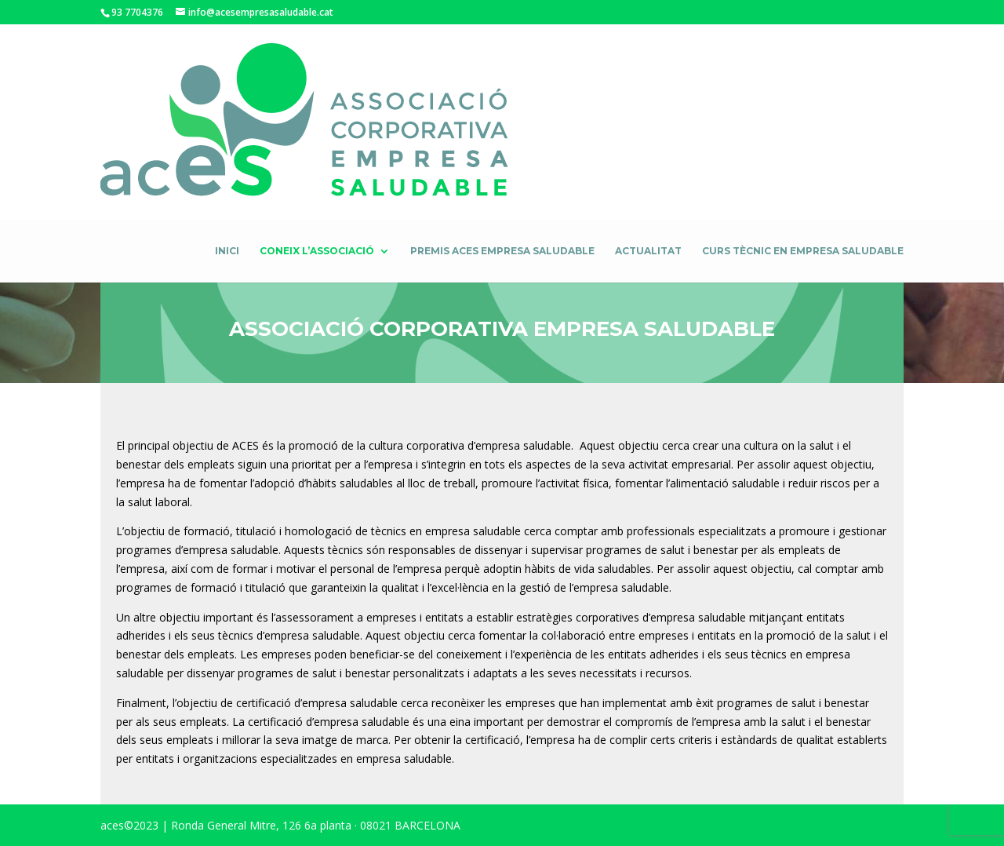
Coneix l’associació (317, 251)
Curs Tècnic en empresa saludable (803, 251)
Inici (227, 251)
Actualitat (648, 251)
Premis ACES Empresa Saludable (502, 251)
